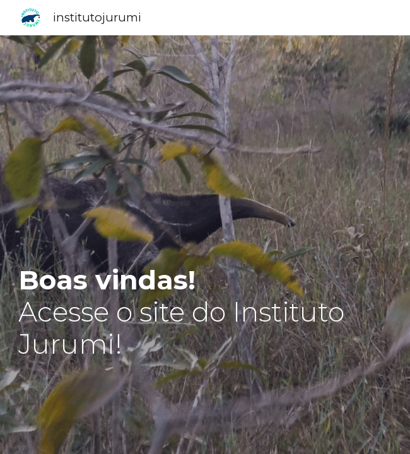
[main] (205, 295)
